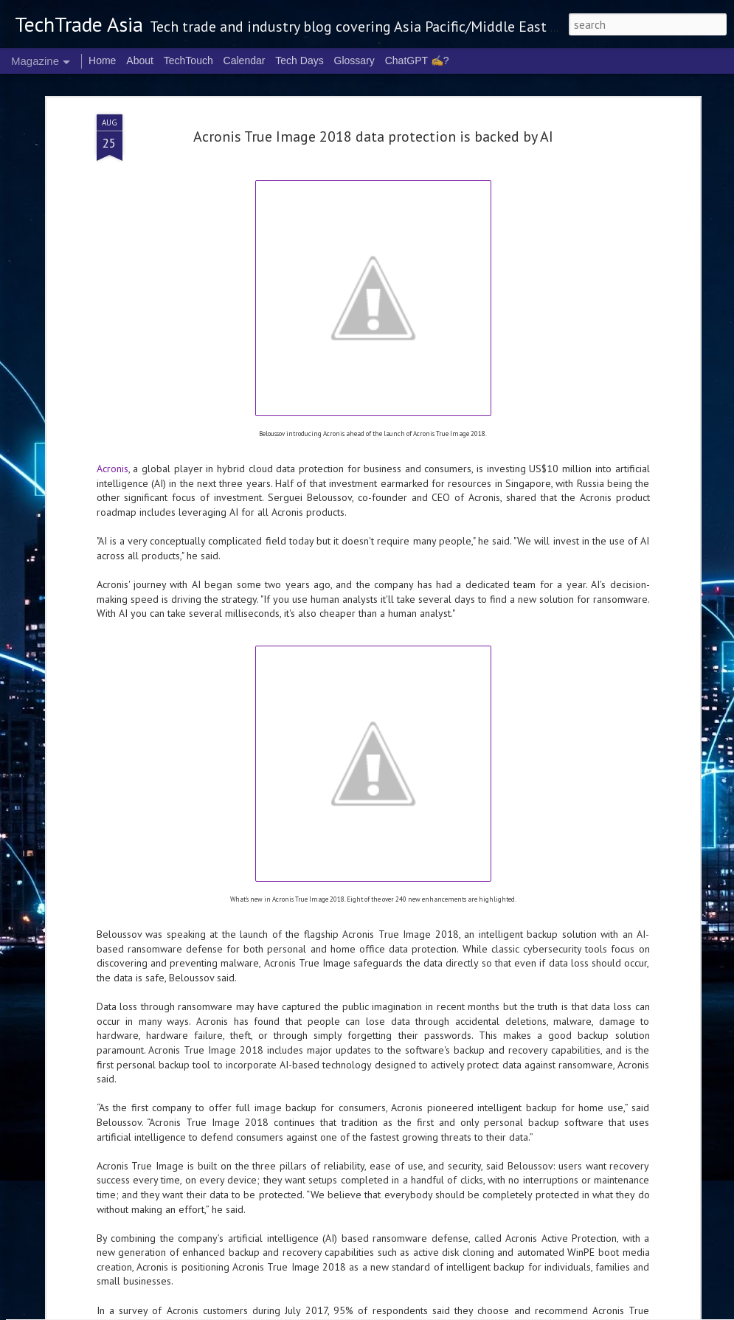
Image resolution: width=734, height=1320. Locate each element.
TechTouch (188, 60)
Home (102, 60)
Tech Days (299, 60)
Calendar (245, 60)
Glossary (354, 60)
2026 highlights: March (284, 1136)
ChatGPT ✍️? (417, 60)
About (139, 60)
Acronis (112, 315)
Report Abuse (602, 1311)
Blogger (563, 1311)
